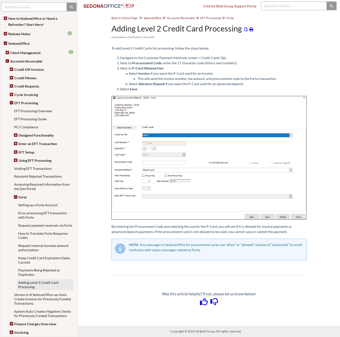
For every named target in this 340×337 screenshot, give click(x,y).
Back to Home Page (124, 18)
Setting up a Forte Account (38, 205)
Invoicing (21, 332)
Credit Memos (25, 78)
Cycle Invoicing (26, 95)
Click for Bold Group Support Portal (229, 6)
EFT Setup (26, 152)
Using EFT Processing (34, 160)
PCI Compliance (26, 127)
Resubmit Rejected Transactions (38, 176)
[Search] (332, 5)
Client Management (41, 52)
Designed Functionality (36, 135)
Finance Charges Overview (35, 324)
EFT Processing (26, 103)
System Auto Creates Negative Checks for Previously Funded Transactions (42, 313)
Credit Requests (26, 86)
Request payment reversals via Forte (45, 225)
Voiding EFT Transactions (33, 168)
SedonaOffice (19, 43)
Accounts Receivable (26, 61)
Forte (22, 197)
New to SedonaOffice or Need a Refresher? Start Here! (32, 21)
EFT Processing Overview (33, 111)
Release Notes (40, 33)
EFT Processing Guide (30, 119)
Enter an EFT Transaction (37, 144)
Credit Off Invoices (29, 69)
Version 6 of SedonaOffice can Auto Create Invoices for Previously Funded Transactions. (42, 298)
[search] (294, 5)
